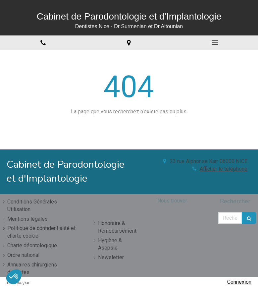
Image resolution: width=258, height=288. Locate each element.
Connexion (239, 282)
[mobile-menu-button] (215, 42)
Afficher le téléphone (223, 169)
